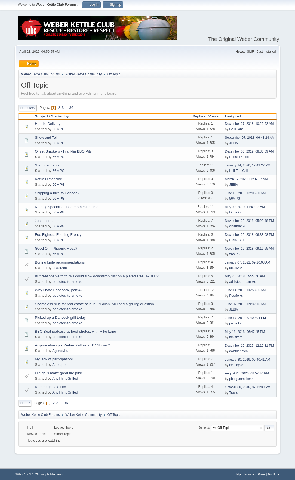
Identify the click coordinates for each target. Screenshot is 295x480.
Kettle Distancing (48, 179)
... (67, 108)
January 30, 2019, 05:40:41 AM (247, 359)
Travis (233, 393)
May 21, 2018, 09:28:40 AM (245, 276)
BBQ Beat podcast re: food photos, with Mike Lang (75, 331)
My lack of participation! (54, 359)
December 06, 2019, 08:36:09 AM (249, 151)
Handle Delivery (47, 124)
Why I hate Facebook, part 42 (58, 290)
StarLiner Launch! (49, 165)
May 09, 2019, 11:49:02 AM (245, 207)
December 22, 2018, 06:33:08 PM (249, 235)
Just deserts (44, 221)
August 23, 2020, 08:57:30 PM (247, 373)
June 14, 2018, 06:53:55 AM (245, 290)
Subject (41, 116)
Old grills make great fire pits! (58, 373)
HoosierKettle (239, 157)
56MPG (59, 129)
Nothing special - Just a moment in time (66, 207)
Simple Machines (52, 474)
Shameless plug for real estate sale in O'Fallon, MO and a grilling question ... (96, 304)
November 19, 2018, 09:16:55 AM (249, 248)
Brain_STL (237, 240)
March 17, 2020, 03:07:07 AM (246, 179)
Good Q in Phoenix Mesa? (56, 248)
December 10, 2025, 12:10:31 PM (249, 346)
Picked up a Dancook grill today (60, 317)
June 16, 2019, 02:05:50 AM (245, 193)
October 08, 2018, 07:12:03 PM (247, 387)
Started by (62, 116)
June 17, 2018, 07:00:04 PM (245, 318)
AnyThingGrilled (65, 378)
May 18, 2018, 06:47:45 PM (245, 332)
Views (213, 116)
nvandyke (236, 365)
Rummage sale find (50, 387)
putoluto (235, 323)
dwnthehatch (238, 351)
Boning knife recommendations (60, 262)
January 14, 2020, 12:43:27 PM (247, 165)
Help (238, 474)
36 (71, 108)
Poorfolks (236, 296)
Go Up (25, 403)
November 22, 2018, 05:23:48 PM (249, 221)
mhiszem (235, 337)
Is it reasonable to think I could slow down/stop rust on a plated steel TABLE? (96, 276)
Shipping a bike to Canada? (57, 193)
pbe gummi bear (241, 379)
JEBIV (233, 143)
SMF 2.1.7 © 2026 (27, 474)
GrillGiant (236, 129)
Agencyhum (61, 351)
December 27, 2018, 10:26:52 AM (249, 124)
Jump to (204, 427)
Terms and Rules (254, 474)
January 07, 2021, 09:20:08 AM (247, 262)
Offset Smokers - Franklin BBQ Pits (63, 151)
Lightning (235, 212)
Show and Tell (46, 137)
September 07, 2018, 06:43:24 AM (250, 138)
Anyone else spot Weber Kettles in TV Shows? (72, 345)
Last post (233, 116)
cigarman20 (237, 226)
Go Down (27, 108)
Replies (198, 116)
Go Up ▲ (274, 474)
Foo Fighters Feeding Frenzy (58, 235)
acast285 (60, 268)
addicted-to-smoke (67, 282)
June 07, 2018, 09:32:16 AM (245, 304)
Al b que (59, 365)
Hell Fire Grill (238, 171)
